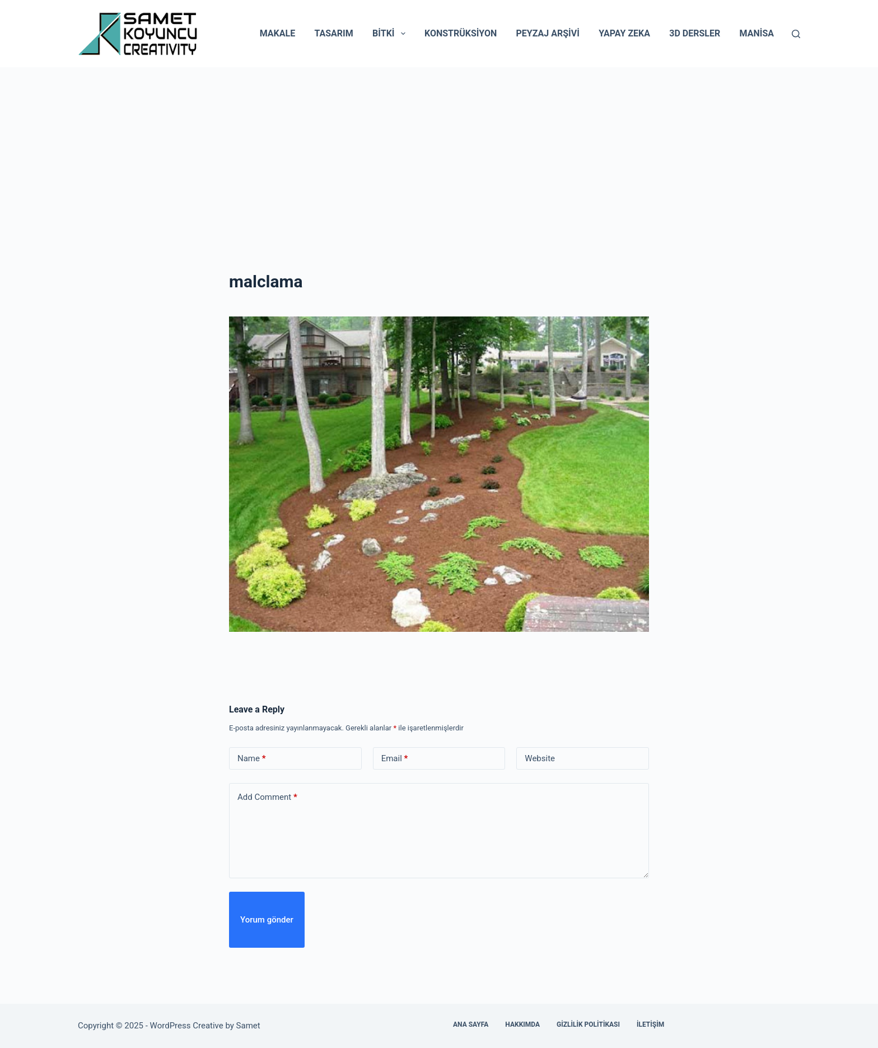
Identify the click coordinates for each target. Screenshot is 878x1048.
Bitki (391, 33)
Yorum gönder (266, 920)
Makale (277, 33)
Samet (249, 1026)
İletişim (650, 1024)
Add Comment (267, 797)
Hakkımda (522, 1024)
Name (251, 759)
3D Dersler (694, 33)
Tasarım (333, 33)
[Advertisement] (439, 151)
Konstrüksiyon (460, 33)
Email (394, 759)
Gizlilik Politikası (588, 1024)
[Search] (796, 34)
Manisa (757, 33)
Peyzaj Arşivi (548, 33)
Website (540, 758)
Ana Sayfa (470, 1024)
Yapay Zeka (624, 33)
